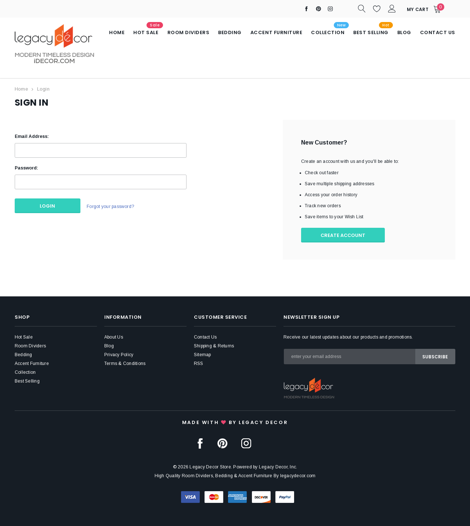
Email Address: (32, 135)
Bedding (23, 354)
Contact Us (205, 336)
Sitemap (202, 354)
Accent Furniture (32, 362)
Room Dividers (30, 345)
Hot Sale (24, 336)
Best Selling (27, 380)
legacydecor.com (298, 475)
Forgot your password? (109, 205)
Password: (26, 167)
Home (21, 89)
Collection (25, 371)
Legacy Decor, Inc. (278, 466)
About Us (113, 336)
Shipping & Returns (214, 345)
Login (43, 89)
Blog (109, 345)
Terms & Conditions (124, 362)
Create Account (345, 234)
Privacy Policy (118, 354)
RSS (198, 362)
